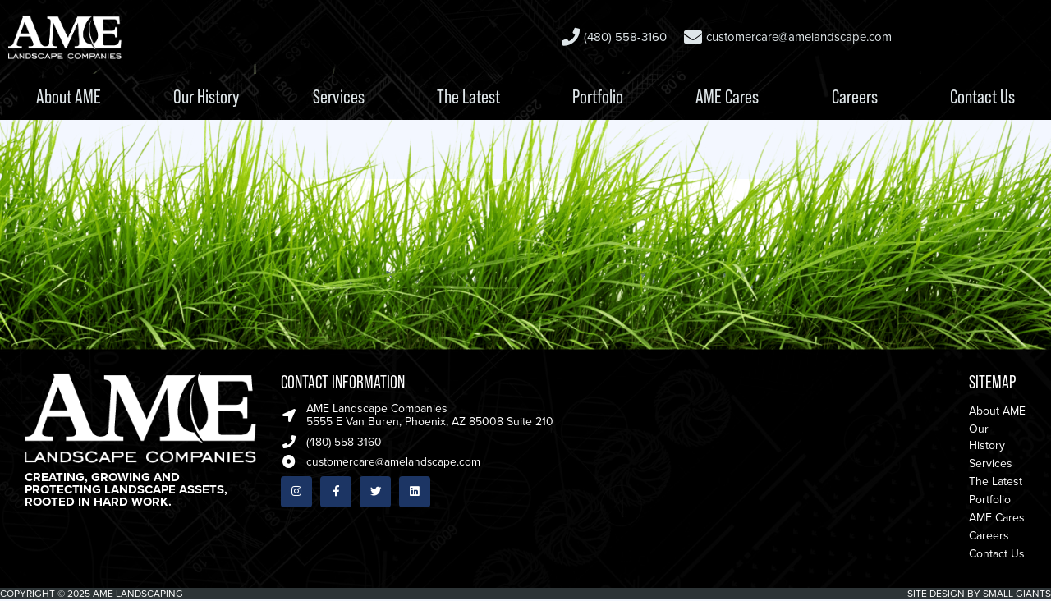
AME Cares (727, 96)
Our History (206, 96)
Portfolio (597, 96)
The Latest (468, 96)
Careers (855, 96)
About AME (68, 96)
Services (339, 96)
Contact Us (982, 96)
